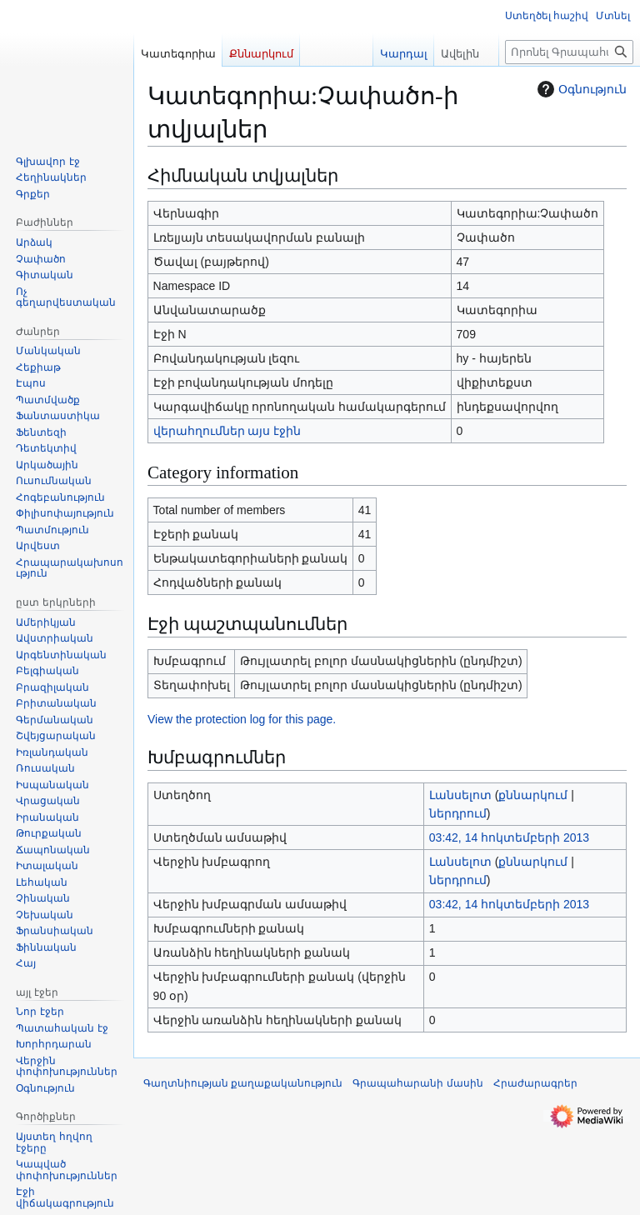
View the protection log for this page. (242, 719)
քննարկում (533, 795)
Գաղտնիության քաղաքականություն (242, 1083)
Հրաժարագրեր (535, 1083)
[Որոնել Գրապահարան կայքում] (569, 52)
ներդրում (458, 813)
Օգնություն (580, 89)
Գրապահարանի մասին (417, 1083)
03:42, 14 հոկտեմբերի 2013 (509, 837)
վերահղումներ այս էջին (227, 431)
